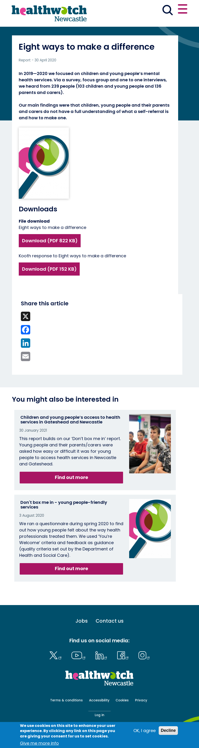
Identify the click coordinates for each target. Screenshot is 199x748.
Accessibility (99, 700)
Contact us (110, 621)
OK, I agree (144, 730)
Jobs (81, 621)
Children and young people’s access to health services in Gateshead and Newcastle (70, 419)
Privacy (141, 700)
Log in (99, 715)
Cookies (122, 700)
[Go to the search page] (167, 11)
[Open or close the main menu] (182, 9)
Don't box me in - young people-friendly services (63, 504)
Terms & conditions (66, 700)
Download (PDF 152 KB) (49, 269)
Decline (168, 730)
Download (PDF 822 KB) (50, 240)
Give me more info (39, 743)
